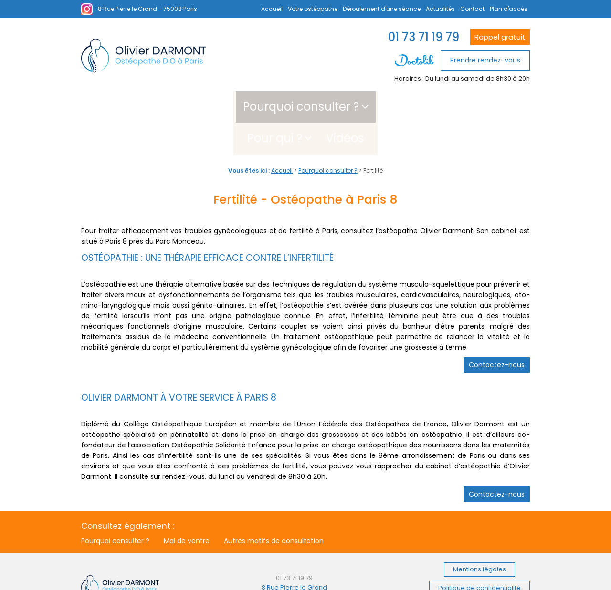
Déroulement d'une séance (382, 9)
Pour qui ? (344, 106)
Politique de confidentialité (479, 555)
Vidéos (415, 106)
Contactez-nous (497, 333)
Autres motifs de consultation (274, 509)
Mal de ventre (187, 509)
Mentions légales (479, 537)
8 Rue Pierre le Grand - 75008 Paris (147, 9)
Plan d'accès (508, 9)
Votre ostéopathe (312, 9)
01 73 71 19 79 (423, 37)
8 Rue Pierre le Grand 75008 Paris (294, 560)
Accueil (272, 9)
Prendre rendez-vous (485, 60)
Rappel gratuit (500, 37)
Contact (472, 9)
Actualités (440, 9)
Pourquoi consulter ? (236, 106)
